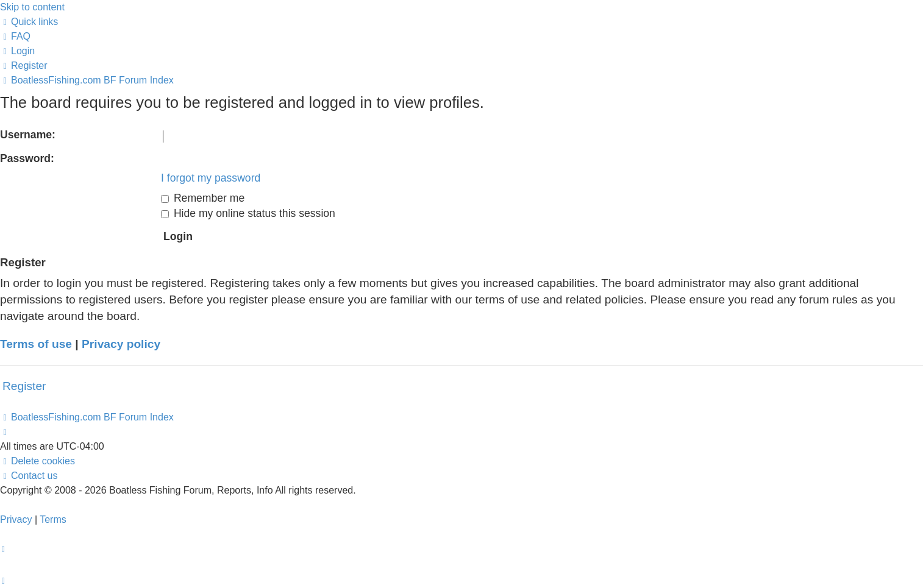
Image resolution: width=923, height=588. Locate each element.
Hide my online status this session (248, 213)
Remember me (202, 198)
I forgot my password (210, 178)
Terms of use (36, 344)
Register (24, 386)
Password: (27, 158)
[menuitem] (15, 36)
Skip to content (32, 7)
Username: (27, 135)
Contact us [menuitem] (28, 475)
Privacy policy (121, 344)
